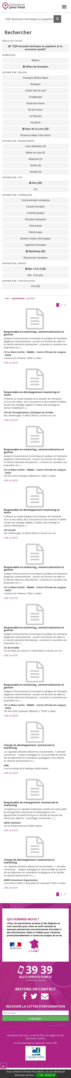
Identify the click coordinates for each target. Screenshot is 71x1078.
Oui (35, 189)
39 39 (35, 969)
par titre (31, 298)
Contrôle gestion (35, 213)
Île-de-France (35, 109)
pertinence (18, 298)
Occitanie (35, 122)
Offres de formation (35, 66)
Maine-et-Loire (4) (35, 152)
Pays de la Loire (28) (35, 129)
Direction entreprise (35, 219)
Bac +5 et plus (35, 275)
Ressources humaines (35, 257)
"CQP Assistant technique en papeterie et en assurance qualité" (35, 48)
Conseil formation (35, 206)
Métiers (35, 60)
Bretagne (35, 84)
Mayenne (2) (35, 159)
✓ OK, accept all (46, 1075)
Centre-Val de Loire (35, 90)
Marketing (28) (35, 251)
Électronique (35, 232)
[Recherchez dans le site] (31, 19)
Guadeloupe (35, 97)
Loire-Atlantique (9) (35, 146)
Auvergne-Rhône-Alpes (35, 78)
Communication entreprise (35, 200)
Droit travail (35, 225)
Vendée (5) (35, 171)
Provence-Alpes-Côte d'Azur (35, 135)
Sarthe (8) (35, 165)
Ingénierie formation (35, 245)
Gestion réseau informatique (35, 238)
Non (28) (35, 183)
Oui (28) (35, 286)
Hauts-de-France (35, 103)
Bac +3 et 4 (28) (35, 269)
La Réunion (35, 116)
